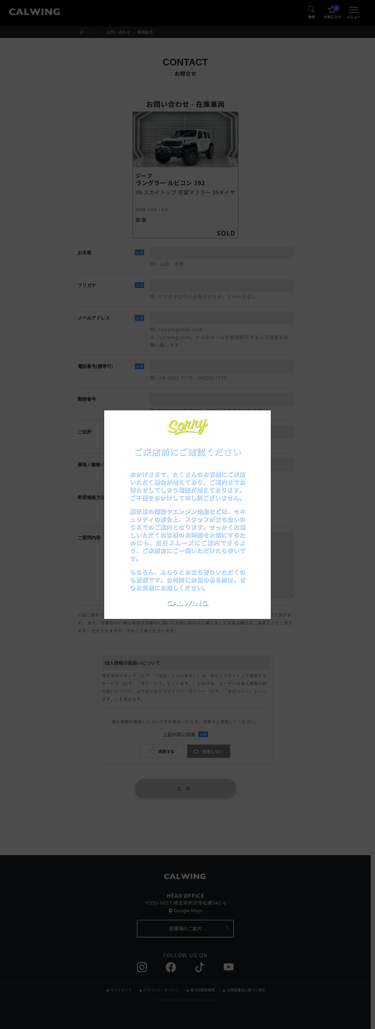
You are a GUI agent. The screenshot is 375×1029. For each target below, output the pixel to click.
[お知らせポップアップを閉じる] (259, 420)
